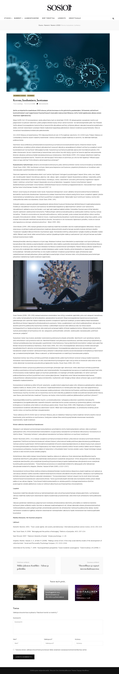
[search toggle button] (113, 18)
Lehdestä (62, 18)
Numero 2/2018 (82, 593)
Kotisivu (77, 639)
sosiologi (20, 104)
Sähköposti (48, 639)
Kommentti (17, 618)
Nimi (15, 639)
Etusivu (7, 18)
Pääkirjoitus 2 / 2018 (83, 598)
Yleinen (31, 95)
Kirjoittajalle (75, 18)
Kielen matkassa (20, 597)
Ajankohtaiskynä (32, 18)
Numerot (17, 18)
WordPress (85, 670)
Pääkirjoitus (92, 593)
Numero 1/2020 (19, 95)
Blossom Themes (71, 670)
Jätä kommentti (43, 104)
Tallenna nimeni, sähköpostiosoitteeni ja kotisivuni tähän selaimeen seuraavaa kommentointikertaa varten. (51, 650)
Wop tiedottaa (48, 18)
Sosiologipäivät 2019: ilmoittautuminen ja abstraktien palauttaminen (54, 594)
